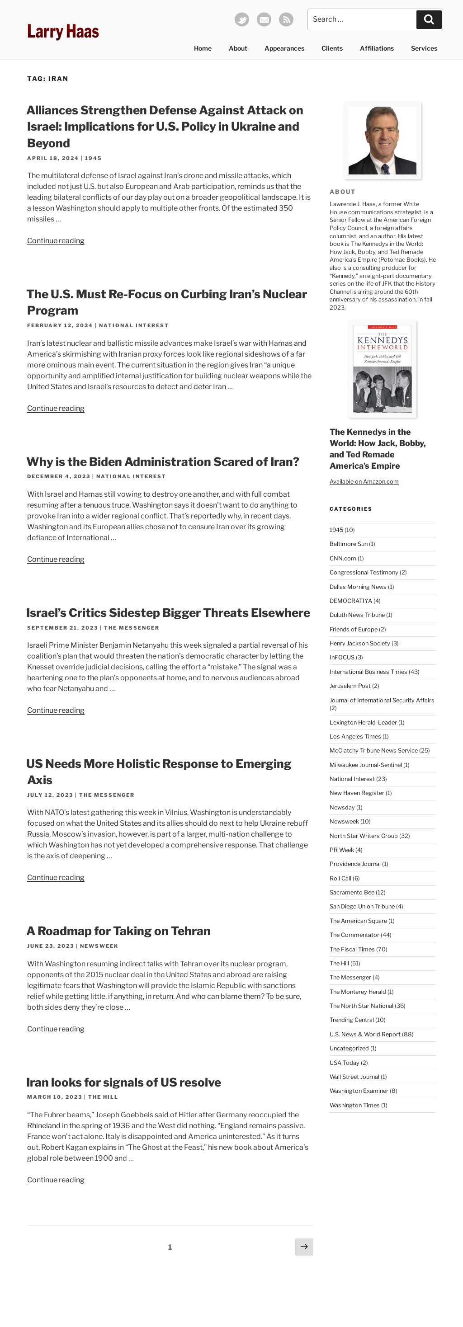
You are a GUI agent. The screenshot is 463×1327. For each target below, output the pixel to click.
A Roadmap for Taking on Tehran (118, 931)
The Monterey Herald (358, 991)
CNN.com (343, 558)
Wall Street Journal (354, 1076)
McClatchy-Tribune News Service (374, 750)
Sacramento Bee (352, 892)
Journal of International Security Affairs (382, 700)
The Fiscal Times (352, 949)
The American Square (358, 921)
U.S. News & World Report (365, 1034)
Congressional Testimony (364, 572)
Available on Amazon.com (364, 481)
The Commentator (354, 935)
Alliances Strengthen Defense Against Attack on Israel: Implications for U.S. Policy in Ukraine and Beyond (164, 126)
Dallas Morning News (358, 587)
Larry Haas (63, 31)
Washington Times (355, 1105)
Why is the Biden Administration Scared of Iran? (162, 462)
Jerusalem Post (350, 685)
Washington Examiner (359, 1090)
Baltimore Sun (349, 544)
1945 (93, 158)
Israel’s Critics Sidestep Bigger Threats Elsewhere (168, 613)
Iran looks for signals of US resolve (123, 1082)
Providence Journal (355, 864)
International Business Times (368, 671)
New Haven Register (357, 793)
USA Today (344, 1062)
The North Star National (361, 1005)
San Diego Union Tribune (362, 906)
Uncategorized (349, 1048)
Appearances (284, 48)
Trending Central (352, 1019)
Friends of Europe (354, 629)
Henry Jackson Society (360, 643)
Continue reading (56, 240)
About (238, 48)
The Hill (103, 1097)
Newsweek (99, 946)
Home (203, 48)
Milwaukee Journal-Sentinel (366, 765)
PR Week (342, 850)
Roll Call (340, 878)
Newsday (342, 807)
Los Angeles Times (355, 736)
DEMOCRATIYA (351, 601)
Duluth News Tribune (357, 615)
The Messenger (132, 628)
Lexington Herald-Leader (363, 722)
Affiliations (377, 48)
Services (424, 48)
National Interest (134, 325)
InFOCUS (342, 657)
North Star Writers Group (364, 836)
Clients (332, 48)
